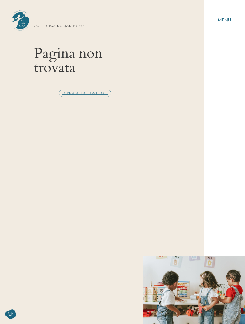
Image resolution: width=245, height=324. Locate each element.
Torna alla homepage (85, 93)
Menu (224, 20)
